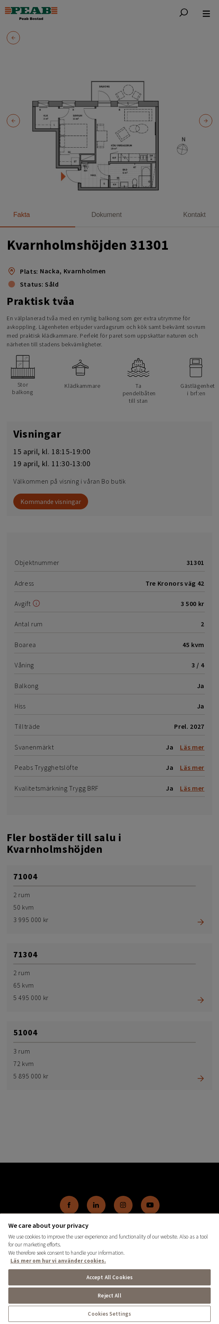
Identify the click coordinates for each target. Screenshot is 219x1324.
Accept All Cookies (109, 1277)
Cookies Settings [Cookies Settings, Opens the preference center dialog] (109, 1313)
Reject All (109, 1295)
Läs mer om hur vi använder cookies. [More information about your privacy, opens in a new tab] (58, 1260)
